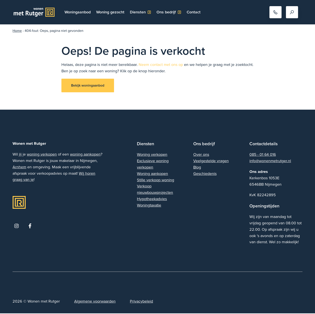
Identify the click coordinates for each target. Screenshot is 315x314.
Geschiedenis (205, 174)
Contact (194, 12)
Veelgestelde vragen (211, 161)
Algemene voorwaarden (95, 302)
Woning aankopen (152, 174)
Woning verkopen (152, 155)
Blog (197, 168)
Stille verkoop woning (155, 180)
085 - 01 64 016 (262, 155)
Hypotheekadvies (152, 199)
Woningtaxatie (149, 206)
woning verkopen (42, 155)
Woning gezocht (111, 12)
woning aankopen (85, 155)
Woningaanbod (78, 12)
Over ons (201, 155)
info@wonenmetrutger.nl (270, 161)
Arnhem (19, 167)
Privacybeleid (141, 302)
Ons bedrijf (167, 12)
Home (17, 30)
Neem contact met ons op (161, 64)
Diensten (139, 12)
